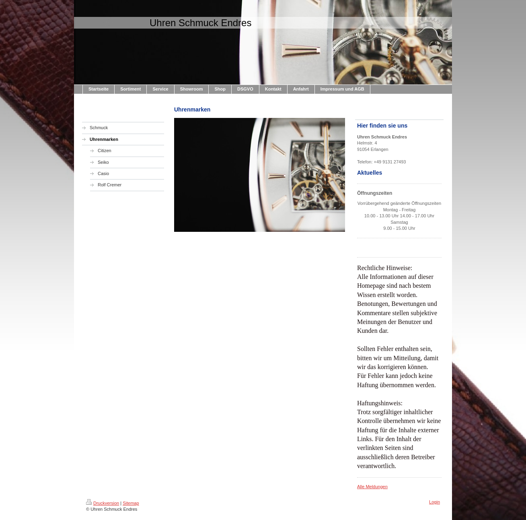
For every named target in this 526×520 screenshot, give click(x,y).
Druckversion (102, 503)
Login (434, 501)
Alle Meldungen (372, 486)
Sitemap (131, 503)
